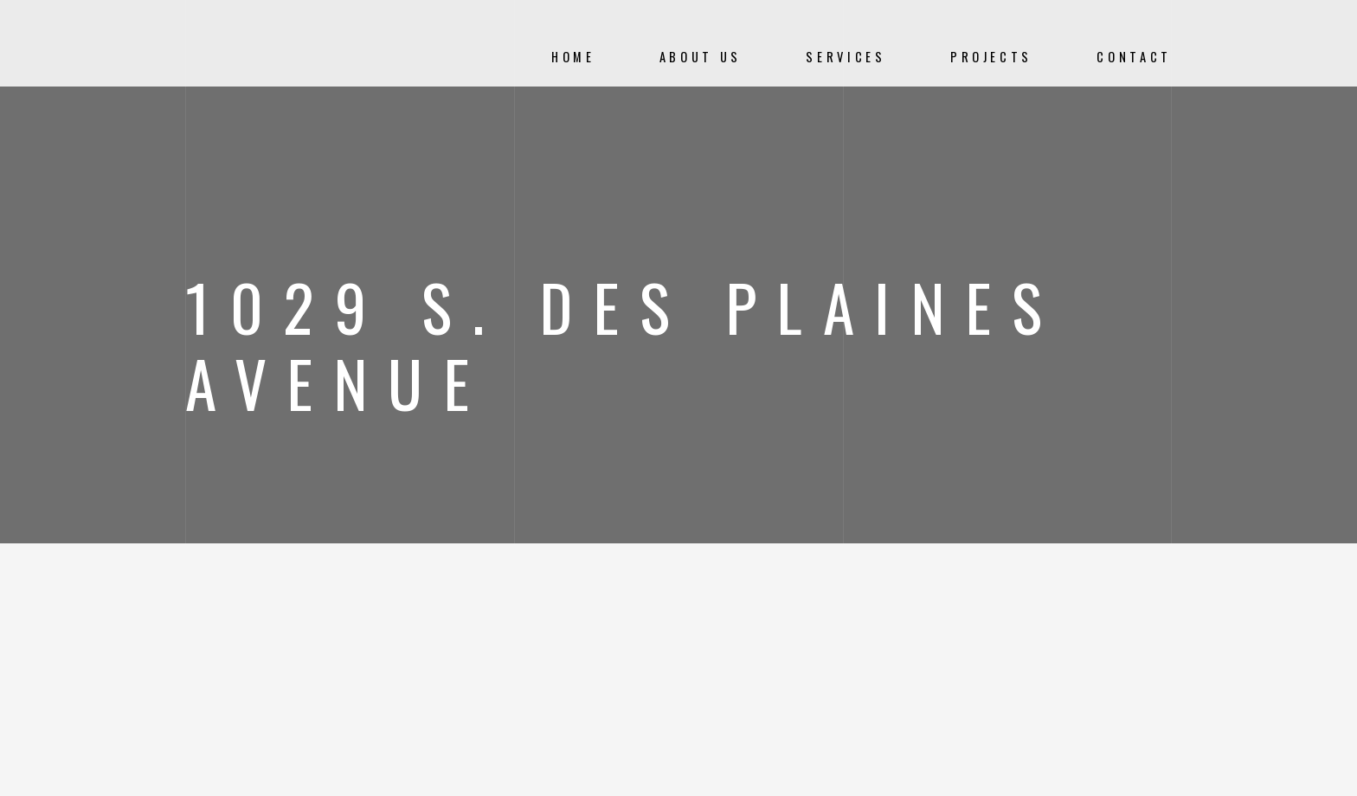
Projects (991, 57)
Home (573, 57)
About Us (700, 57)
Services (845, 57)
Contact (1134, 57)
